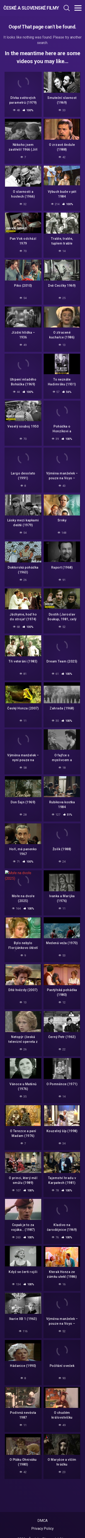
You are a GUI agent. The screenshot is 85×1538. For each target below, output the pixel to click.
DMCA (42, 1520)
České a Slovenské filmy (26, 8)
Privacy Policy (42, 1528)
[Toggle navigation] (78, 8)
